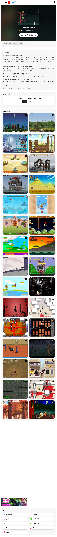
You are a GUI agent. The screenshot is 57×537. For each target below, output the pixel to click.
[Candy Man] (15, 245)
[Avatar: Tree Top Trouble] (15, 409)
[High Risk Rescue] (42, 368)
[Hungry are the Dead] (42, 409)
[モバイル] (15, 528)
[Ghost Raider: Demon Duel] (42, 286)
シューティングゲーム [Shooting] (13, 88)
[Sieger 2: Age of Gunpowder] (15, 184)
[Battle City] (42, 327)
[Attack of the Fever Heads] (15, 348)
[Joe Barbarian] (42, 245)
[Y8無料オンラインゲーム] (8, 2)
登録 (24, 101)
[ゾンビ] (15, 519)
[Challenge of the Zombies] (42, 184)
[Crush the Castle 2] (42, 122)
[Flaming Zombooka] (15, 122)
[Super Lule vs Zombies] (42, 225)
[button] (5, 85)
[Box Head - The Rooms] (15, 327)
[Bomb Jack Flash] (42, 266)
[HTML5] (42, 514)
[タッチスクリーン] (42, 519)
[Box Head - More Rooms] (42, 307)
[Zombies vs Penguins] (15, 143)
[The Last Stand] (42, 348)
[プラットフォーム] (15, 523)
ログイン (31, 101)
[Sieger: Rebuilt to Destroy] (42, 163)
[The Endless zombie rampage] (15, 368)
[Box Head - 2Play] (42, 389)
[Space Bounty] (15, 389)
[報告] (15, 43)
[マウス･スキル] (42, 523)
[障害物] (15, 532)
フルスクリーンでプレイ (28, 35)
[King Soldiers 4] (15, 204)
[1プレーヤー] (15, 514)
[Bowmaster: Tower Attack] (15, 225)
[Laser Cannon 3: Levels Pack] (15, 163)
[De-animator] (15, 307)
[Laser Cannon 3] (42, 143)
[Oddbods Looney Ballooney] (42, 204)
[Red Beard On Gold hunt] (15, 286)
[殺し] (42, 528)
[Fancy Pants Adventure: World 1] (15, 266)
